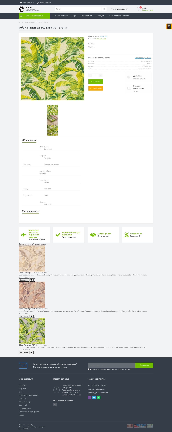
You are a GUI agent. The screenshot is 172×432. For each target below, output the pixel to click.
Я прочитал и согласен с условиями (111, 369)
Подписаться (144, 365)
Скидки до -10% (104, 234)
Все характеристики (143, 58)
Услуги (102, 15)
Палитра (103, 36)
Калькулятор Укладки (119, 15)
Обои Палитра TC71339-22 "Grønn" (33, 272)
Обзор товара (29, 140)
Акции (74, 15)
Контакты (22, 398)
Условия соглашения (138, 87)
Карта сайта (23, 405)
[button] (27, 2)
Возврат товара (25, 402)
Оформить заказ (147, 10)
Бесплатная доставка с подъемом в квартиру (34, 233)
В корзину (95, 81)
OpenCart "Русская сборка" (36, 427)
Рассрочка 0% (136, 234)
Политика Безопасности (108, 369)
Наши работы (61, 15)
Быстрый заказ (95, 88)
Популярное (87, 15)
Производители (25, 408)
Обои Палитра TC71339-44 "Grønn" (33, 345)
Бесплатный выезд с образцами (71, 233)
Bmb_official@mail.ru (96, 389)
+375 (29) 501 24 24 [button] (97, 385)
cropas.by (30, 425)
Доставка (137, 76)
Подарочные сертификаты (29, 412)
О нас (21, 392)
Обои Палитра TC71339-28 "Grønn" (33, 309)
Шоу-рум (22, 388)
